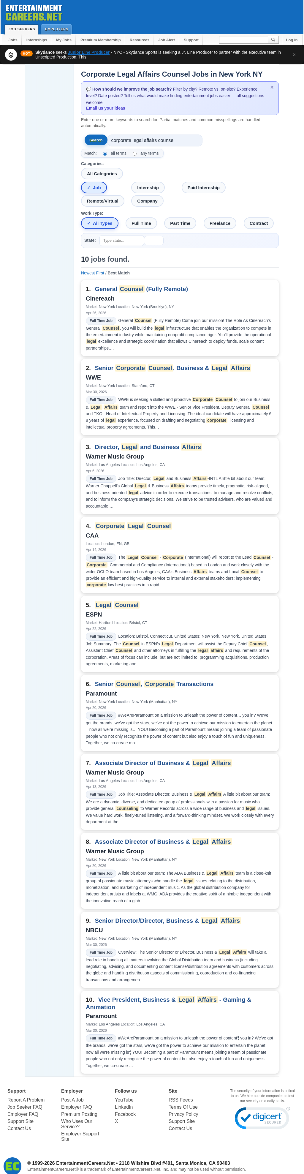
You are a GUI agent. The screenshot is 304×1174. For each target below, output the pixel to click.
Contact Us (19, 1128)
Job (97, 187)
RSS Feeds (181, 1099)
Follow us (126, 1091)
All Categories (102, 173)
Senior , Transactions (154, 684)
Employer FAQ (22, 1114)
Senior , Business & (173, 368)
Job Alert (166, 40)
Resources (139, 40)
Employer (72, 1091)
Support (191, 40)
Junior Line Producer (89, 52)
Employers (58, 29)
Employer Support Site (80, 1136)
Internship (148, 187)
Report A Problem (26, 1099)
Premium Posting (79, 1114)
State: (90, 240)
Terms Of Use (183, 1107)
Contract (259, 223)
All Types (103, 223)
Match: (90, 153)
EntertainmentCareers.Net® (53, 1169)
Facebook (125, 1114)
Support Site (20, 1121)
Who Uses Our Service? (76, 1124)
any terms (149, 153)
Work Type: (92, 213)
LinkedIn (124, 1107)
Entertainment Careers (33, 11)
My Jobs (64, 40)
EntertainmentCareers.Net (85, 1163)
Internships (36, 40)
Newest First (92, 273)
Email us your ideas (105, 108)
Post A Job (72, 1099)
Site (173, 1091)
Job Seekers (23, 29)
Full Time (141, 223)
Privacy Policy (183, 1114)
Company (147, 200)
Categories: (92, 163)
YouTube (124, 1099)
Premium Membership (100, 40)
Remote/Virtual (102, 200)
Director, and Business (148, 447)
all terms (118, 153)
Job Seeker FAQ (24, 1107)
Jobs (13, 40)
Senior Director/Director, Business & (168, 920)
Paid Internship (204, 187)
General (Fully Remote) (141, 289)
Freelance (220, 223)
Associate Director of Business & (163, 763)
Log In (292, 40)
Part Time (180, 223)
